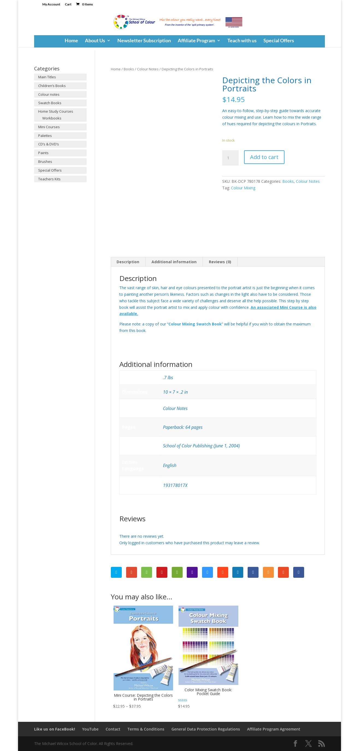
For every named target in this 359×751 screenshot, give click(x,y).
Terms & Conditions (145, 729)
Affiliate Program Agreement (273, 729)
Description (128, 261)
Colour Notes (148, 69)
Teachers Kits (49, 178)
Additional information (174, 261)
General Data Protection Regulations (205, 729)
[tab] (128, 262)
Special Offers (278, 40)
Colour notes (49, 94)
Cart (68, 4)
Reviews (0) (220, 261)
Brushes (45, 161)
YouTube (90, 729)
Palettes (45, 135)
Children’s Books (52, 85)
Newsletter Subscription (144, 40)
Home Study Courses (55, 111)
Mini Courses (49, 126)
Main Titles (47, 76)
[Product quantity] (230, 158)
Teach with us (242, 40)
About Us (95, 40)
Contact (113, 729)
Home (71, 40)
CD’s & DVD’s (48, 144)
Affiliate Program (196, 40)
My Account (51, 4)
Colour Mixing (243, 187)
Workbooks (51, 118)
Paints (43, 152)
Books (129, 69)
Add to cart (264, 157)
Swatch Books (49, 102)
